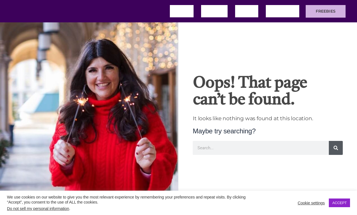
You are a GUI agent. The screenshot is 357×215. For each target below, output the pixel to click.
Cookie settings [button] (311, 203)
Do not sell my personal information (38, 208)
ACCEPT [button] (339, 203)
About (214, 11)
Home (181, 11)
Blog (246, 11)
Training (282, 11)
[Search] (336, 148)
